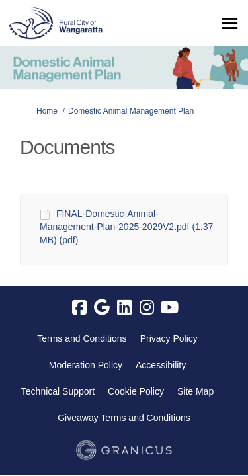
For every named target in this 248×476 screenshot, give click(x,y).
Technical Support (58, 391)
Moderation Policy (85, 365)
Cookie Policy (136, 391)
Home (47, 111)
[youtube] (169, 308)
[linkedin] (124, 308)
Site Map (195, 391)
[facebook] (79, 308)
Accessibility (161, 365)
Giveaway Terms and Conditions (124, 418)
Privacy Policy (169, 338)
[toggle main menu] (229, 23)
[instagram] (147, 308)
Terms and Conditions (81, 338)
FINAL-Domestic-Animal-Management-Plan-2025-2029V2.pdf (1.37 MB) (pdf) (126, 226)
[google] (102, 308)
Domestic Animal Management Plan (131, 111)
